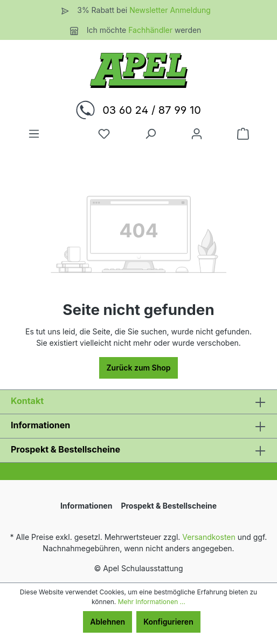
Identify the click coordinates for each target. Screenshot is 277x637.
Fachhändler (151, 30)
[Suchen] (150, 134)
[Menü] (34, 134)
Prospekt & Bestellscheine (65, 449)
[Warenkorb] (243, 134)
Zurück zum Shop (138, 367)
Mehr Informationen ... (151, 602)
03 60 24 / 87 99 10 (151, 110)
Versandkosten (209, 537)
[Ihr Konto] (196, 134)
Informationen (40, 425)
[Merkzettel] (104, 134)
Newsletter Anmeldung (170, 10)
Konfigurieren (168, 621)
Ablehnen (107, 621)
